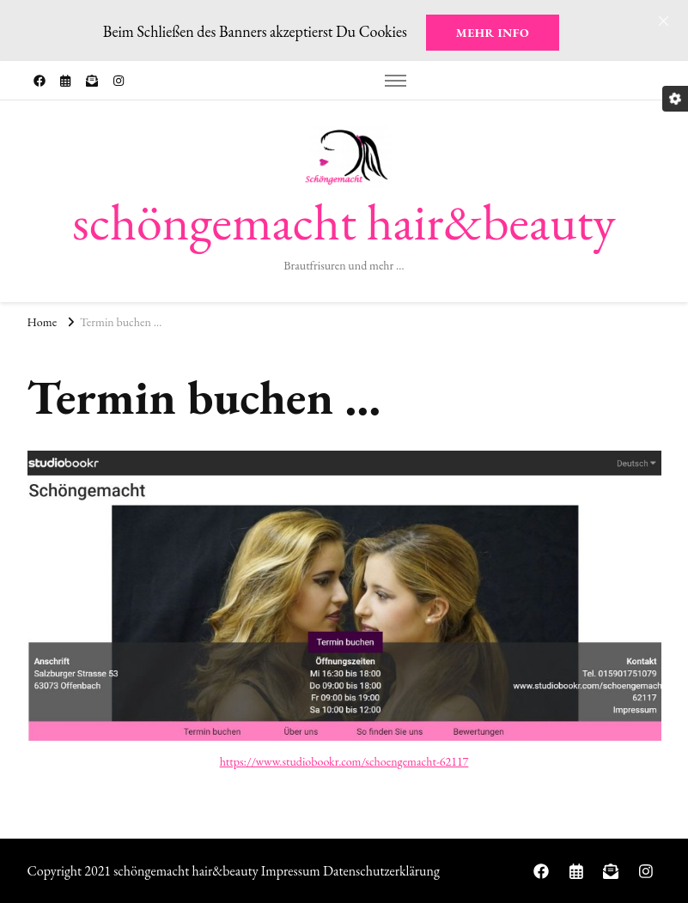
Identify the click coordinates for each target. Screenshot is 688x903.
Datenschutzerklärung (381, 871)
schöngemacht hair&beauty (343, 221)
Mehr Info (492, 32)
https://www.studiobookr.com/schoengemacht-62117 (344, 761)
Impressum (290, 871)
